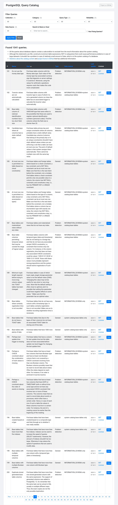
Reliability (91, 18)
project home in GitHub (46, 59)
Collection (10, 18)
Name (14, 66)
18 (61, 497)
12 (41, 497)
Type (57, 66)
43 (55, 500)
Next (91, 500)
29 (96, 497)
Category (37, 18)
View (108, 71)
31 (103, 497)
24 (80, 497)
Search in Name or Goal (40, 27)
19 (64, 497)
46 (65, 500)
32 (106, 497)
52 (84, 500)
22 (74, 497)
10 (35, 497)
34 (26, 500)
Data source (68, 66)
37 (36, 500)
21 (70, 497)
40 (45, 500)
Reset (20, 38)
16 (54, 497)
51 (81, 500)
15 (51, 497)
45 (61, 500)
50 (77, 500)
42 (52, 500)
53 (87, 500)
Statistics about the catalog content (21, 59)
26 (86, 497)
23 (77, 497)
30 (99, 497)
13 (45, 497)
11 (38, 497)
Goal (28, 66)
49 (74, 500)
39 (42, 500)
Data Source (11, 27)
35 (29, 500)
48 (71, 500)
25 (83, 497)
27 (90, 497)
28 (93, 497)
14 (48, 497)
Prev (9, 497)
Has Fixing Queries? (95, 31)
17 (57, 497)
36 (32, 500)
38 (39, 500)
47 (68, 500)
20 (67, 497)
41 (48, 500)
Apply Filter (11, 38)
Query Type (65, 18)
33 (109, 497)
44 (58, 500)
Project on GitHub (105, 5)
